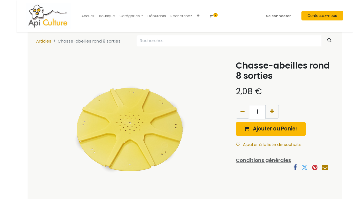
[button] (198, 16)
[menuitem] (88, 16)
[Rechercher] (329, 40)
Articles (43, 41)
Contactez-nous (322, 15)
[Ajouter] (272, 111)
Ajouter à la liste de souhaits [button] (268, 144)
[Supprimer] (242, 111)
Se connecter (278, 16)
